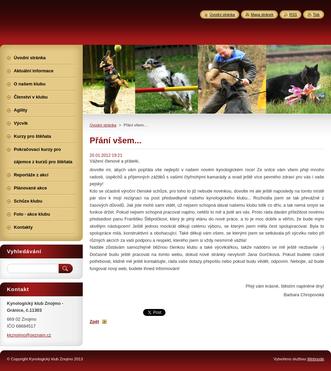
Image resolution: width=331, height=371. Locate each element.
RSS (293, 14)
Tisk (316, 14)
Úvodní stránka (103, 125)
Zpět (94, 321)
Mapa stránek (262, 14)
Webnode (315, 359)
